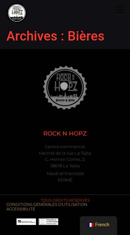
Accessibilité (20, 208)
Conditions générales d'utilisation (46, 204)
